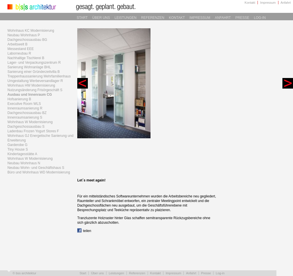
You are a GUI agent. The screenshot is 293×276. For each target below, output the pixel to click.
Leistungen (125, 18)
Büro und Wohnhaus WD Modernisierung (38, 172)
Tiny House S (17, 149)
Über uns (101, 18)
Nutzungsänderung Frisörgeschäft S (34, 90)
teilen (84, 231)
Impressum (268, 2)
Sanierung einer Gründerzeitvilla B (33, 72)
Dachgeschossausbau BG (27, 40)
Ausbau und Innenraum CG (29, 95)
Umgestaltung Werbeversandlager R (35, 81)
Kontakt (250, 2)
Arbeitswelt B (17, 44)
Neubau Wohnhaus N (23, 163)
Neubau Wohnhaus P (23, 35)
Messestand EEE (20, 49)
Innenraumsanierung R (24, 108)
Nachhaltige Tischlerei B (25, 58)
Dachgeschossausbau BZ (27, 113)
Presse (242, 18)
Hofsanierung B (19, 99)
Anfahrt (286, 2)
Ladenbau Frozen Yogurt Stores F (33, 131)
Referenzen (152, 18)
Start (82, 18)
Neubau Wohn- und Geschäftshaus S (35, 168)
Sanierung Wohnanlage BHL (29, 67)
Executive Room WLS (24, 104)
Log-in (260, 18)
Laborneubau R (19, 53)
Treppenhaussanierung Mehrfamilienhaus (39, 76)
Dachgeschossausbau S (25, 127)
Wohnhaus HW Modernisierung (31, 85)
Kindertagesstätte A (22, 154)
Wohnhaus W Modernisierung (30, 122)
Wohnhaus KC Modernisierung (30, 31)
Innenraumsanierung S (24, 117)
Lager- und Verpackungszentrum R (34, 63)
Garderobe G (17, 145)
